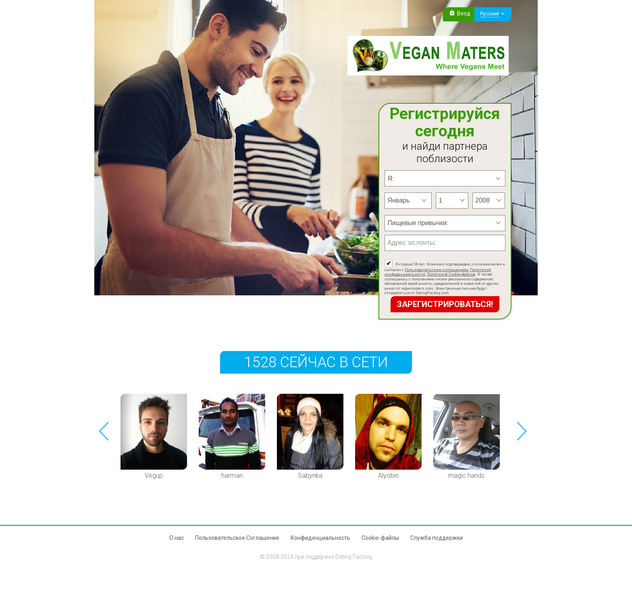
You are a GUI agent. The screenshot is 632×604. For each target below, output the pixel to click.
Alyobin (388, 475)
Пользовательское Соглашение (237, 538)
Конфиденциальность (320, 538)
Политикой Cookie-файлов (451, 274)
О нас (176, 538)
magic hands (466, 475)
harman (232, 475)
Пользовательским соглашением (436, 270)
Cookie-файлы (380, 538)
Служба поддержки (436, 538)
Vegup (154, 475)
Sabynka (310, 475)
